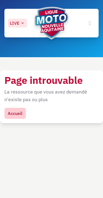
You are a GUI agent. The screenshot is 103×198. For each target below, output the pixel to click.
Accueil (15, 113)
